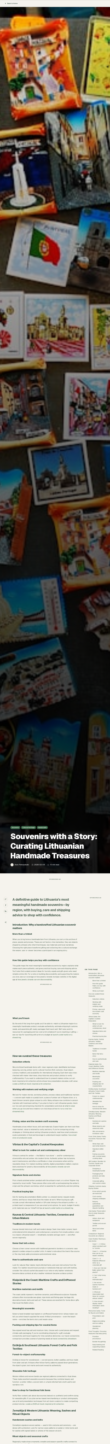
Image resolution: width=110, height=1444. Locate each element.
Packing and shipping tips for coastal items (98, 1084)
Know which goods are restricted (99, 1192)
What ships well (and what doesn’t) (98, 1145)
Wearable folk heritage (97, 1102)
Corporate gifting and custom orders (99, 1182)
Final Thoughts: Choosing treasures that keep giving (97, 1332)
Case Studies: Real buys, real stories (97, 1240)
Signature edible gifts (97, 1150)
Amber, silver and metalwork (98, 1219)
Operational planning (96, 1327)
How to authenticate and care (99, 1060)
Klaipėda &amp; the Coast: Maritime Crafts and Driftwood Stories (96, 1066)
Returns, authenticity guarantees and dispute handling (98, 1205)
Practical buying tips (99, 1036)
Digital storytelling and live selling (98, 1322)
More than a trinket (99, 981)
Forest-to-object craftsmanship (98, 1097)
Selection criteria (98, 999)
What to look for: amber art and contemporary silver (99, 1026)
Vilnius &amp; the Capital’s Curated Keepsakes (94, 1019)
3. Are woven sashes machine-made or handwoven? (98, 1286)
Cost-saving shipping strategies (99, 1197)
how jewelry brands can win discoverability (35, 979)
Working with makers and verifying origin (97, 1004)
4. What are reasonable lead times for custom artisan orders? (98, 1295)
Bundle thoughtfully (99, 1342)
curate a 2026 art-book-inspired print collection (31, 1084)
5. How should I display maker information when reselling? (98, 1304)
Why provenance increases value (98, 1132)
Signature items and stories (99, 1032)
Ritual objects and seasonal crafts (98, 1127)
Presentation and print (98, 1317)
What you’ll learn (98, 991)
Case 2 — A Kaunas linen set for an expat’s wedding (99, 1253)
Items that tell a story (97, 1055)
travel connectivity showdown (64, 1339)
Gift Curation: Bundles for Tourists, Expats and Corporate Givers (97, 1163)
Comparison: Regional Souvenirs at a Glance (96, 1235)
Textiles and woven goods (99, 1224)
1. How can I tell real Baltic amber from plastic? (99, 1270)
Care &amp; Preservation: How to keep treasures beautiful (97, 1213)
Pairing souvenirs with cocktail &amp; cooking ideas (99, 1156)
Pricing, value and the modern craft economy (98, 1011)
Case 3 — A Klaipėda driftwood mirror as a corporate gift (98, 1262)
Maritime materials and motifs (98, 1072)
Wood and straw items (98, 1230)
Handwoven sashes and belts (99, 1122)
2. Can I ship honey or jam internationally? (99, 1277)
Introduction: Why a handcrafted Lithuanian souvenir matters (96, 975)
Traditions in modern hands (99, 1050)
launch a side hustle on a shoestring (59, 1208)
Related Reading (98, 1350)
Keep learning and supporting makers (98, 1346)
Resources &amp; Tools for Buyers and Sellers (97, 1312)
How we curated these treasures (96, 995)
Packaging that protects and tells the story (98, 1176)
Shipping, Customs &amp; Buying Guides (97, 1187)
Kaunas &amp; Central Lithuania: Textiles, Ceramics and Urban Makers (96, 1042)
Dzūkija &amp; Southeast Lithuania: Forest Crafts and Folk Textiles (97, 1091)
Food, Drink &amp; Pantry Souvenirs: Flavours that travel (97, 1139)
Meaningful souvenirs (96, 1078)
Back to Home (11, 3)
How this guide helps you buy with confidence (99, 986)
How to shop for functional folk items (99, 1108)
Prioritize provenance (96, 1338)
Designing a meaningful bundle (98, 1170)
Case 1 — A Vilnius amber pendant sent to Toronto (99, 1246)
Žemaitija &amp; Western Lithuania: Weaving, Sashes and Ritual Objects (97, 1115)
